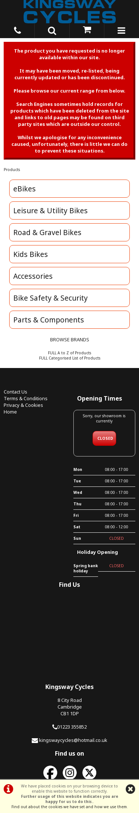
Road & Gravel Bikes (47, 232)
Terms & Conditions (26, 398)
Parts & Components (48, 320)
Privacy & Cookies (23, 405)
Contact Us (15, 391)
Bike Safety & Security (50, 298)
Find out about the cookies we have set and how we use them (69, 806)
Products (12, 169)
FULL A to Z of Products (69, 352)
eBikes (24, 189)
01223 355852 (72, 726)
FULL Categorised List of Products (69, 358)
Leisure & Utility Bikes (50, 210)
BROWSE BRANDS (69, 339)
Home (10, 411)
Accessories (33, 276)
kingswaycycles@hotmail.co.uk (73, 740)
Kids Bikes (30, 254)
